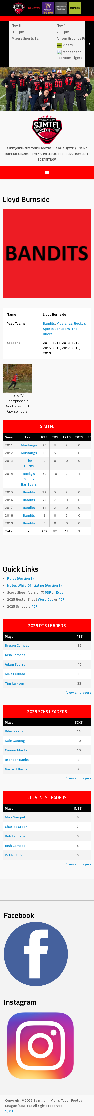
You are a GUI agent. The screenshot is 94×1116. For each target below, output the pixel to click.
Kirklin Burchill (16, 855)
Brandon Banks (17, 759)
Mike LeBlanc (15, 673)
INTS (78, 808)
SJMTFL (11, 1110)
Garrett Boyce (16, 769)
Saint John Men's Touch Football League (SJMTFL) (41, 148)
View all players (78, 692)
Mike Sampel (15, 817)
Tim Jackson (14, 683)
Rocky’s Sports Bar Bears (64, 326)
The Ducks (29, 463)
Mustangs (64, 323)
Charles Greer (16, 826)
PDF (48, 592)
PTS (79, 636)
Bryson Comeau (17, 645)
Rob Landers (15, 836)
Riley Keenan (15, 731)
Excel (60, 592)
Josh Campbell (16, 654)
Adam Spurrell (16, 664)
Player (10, 636)
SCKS (79, 722)
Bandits (49, 323)
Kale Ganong (15, 740)
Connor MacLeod (18, 750)
